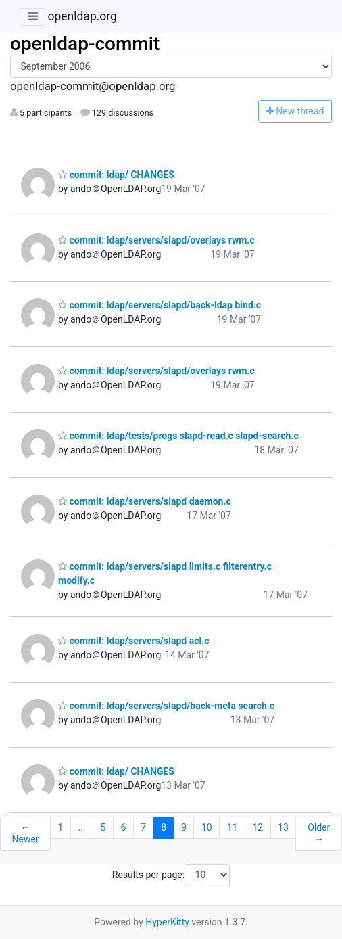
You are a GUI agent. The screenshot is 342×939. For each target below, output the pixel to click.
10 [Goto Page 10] (206, 827)
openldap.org (81, 16)
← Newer (25, 833)
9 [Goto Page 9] (184, 827)
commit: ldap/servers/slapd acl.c (134, 640)
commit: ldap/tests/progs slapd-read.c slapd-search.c (178, 435)
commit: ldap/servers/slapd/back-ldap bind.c (159, 305)
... (81, 827)
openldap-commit (85, 43)
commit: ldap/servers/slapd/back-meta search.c (166, 705)
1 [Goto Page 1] (61, 827)
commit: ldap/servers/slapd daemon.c (144, 501)
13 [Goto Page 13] (283, 827)
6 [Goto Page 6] (123, 827)
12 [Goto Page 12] (257, 827)
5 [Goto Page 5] (103, 827)
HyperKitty (167, 922)
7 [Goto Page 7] (143, 827)
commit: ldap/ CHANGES (116, 174)
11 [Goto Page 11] (232, 827)
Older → (319, 833)
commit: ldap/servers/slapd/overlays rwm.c (156, 240)
